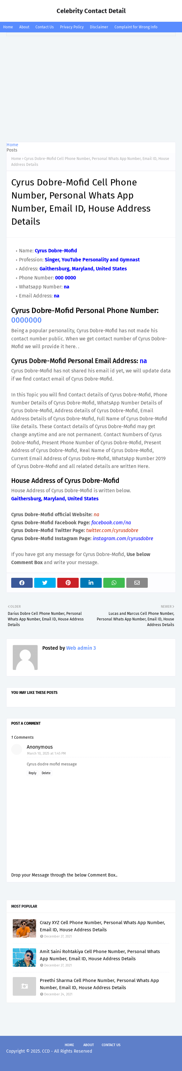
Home (8, 27)
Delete (46, 773)
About (24, 27)
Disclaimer (99, 27)
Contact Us (44, 27)
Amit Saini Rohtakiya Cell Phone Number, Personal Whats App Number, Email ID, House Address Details (100, 955)
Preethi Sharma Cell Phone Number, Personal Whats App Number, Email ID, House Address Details (99, 984)
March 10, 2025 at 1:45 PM (46, 753)
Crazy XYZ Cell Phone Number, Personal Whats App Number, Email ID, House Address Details (102, 926)
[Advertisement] (91, 89)
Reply (32, 773)
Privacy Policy (72, 27)
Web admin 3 (80, 648)
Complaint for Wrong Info (135, 27)
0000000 (26, 320)
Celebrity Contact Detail (91, 11)
